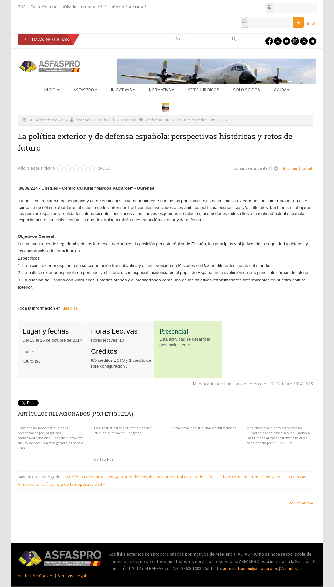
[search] (205, 38)
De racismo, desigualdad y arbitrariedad (203, 427)
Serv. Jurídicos (203, 90)
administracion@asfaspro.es (251, 568)
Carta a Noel (104, 459)
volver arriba (301, 503)
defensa (154, 120)
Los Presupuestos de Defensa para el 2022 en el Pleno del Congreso (123, 430)
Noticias (128, 120)
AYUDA (282, 90)
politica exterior (192, 120)
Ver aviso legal (72, 576)
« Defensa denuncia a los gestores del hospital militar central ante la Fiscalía (139, 477)
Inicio (52, 90)
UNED (169, 120)
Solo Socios (246, 90)
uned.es (70, 308)
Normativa (161, 90)
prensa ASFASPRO (93, 120)
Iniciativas (123, 90)
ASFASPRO (85, 90)
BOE (22, 7)
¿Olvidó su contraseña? (84, 7)
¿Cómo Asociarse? (128, 7)
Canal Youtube (44, 7)
